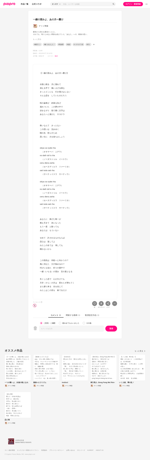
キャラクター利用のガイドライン (28, 450)
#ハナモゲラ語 (78, 44)
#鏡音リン (37, 44)
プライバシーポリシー (56, 450)
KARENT (90, 450)
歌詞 (56, 56)
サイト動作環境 (10, 450)
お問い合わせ (70, 450)
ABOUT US (99, 450)
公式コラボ (36, 4)
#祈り (88, 44)
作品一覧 (24, 4)
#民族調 (60, 44)
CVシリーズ (81, 450)
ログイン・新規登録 (133, 4)
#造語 (68, 44)
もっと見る (140, 351)
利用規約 (44, 450)
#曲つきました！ (49, 44)
